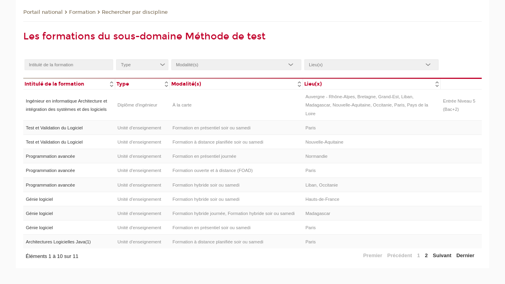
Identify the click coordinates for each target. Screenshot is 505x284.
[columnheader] (69, 83)
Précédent (399, 255)
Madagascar (317, 213)
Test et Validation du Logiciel (54, 127)
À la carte (181, 105)
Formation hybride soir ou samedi (205, 185)
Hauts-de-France (322, 199)
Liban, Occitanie (321, 185)
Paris (310, 127)
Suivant (442, 255)
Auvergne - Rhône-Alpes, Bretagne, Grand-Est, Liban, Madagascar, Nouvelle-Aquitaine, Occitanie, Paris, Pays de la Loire (366, 105)
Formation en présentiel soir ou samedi (211, 127)
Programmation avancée (50, 156)
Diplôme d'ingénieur (137, 105)
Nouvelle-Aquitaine (324, 142)
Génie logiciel (39, 199)
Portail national (43, 12)
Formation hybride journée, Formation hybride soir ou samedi (233, 213)
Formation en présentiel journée (204, 156)
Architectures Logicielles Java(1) (58, 241)
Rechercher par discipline (135, 12)
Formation (82, 12)
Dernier (465, 255)
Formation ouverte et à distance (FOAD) (212, 170)
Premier (372, 255)
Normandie (316, 156)
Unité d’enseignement (139, 127)
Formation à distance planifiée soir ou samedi (217, 142)
